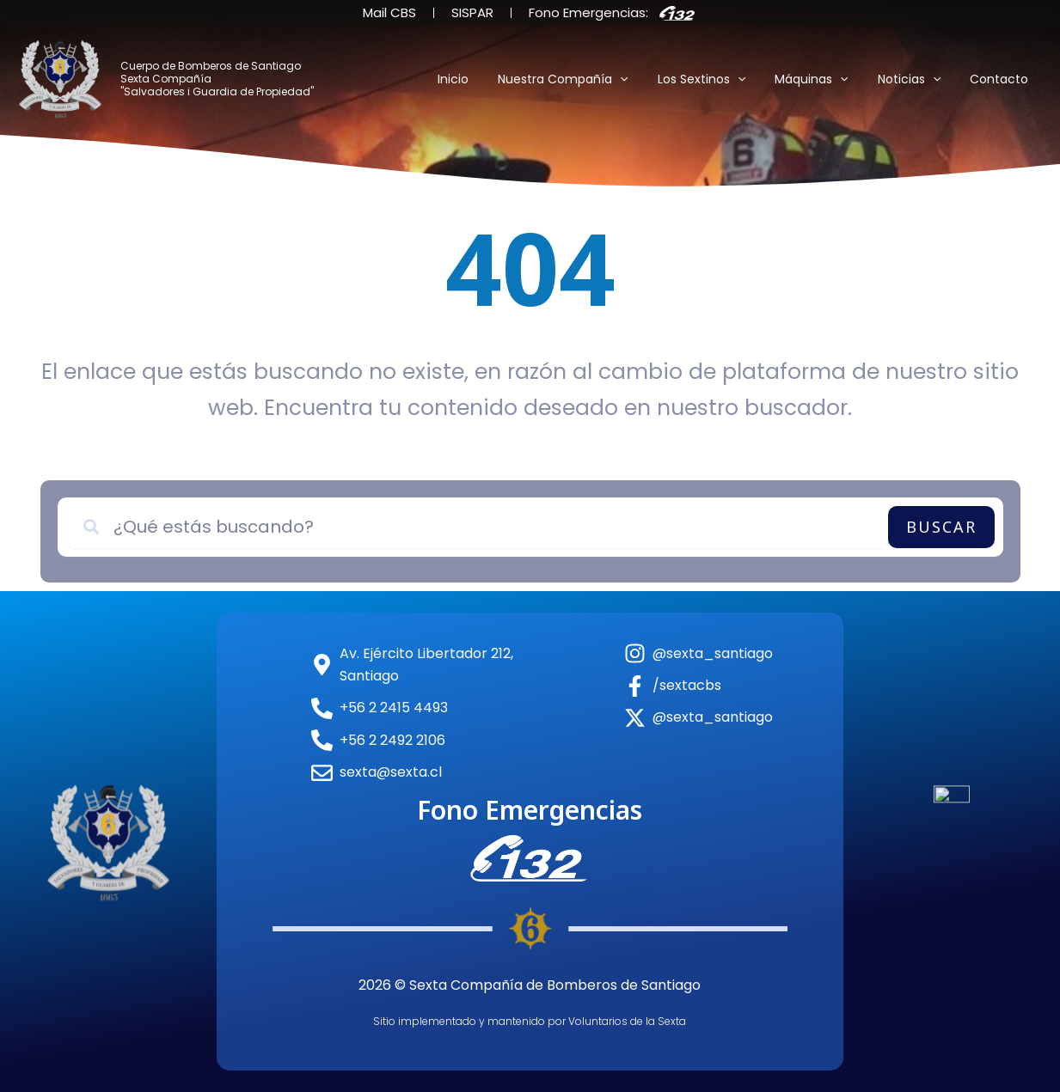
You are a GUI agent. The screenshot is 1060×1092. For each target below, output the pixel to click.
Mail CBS (389, 12)
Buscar (941, 526)
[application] (643, 79)
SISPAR (472, 12)
